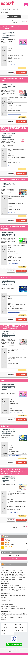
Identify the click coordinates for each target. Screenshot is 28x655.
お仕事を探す (14, 558)
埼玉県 (13, 570)
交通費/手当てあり (19, 606)
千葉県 (17, 570)
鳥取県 (18, 575)
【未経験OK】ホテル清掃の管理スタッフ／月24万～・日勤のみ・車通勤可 (8, 135)
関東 (8, 595)
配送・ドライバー (7, 589)
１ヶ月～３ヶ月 (17, 613)
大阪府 (2, 575)
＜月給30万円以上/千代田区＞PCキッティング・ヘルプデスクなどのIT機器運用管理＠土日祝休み (8, 35)
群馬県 (10, 570)
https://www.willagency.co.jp (14, 64)
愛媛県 (20, 577)
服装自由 (13, 606)
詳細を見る (10, 72)
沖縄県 (7, 581)
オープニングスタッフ (5, 608)
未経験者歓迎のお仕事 (14, 543)
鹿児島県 (3, 581)
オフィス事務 (4, 585)
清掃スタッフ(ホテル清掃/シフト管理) (13, 179)
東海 (17, 595)
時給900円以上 (4, 619)
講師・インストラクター (6, 590)
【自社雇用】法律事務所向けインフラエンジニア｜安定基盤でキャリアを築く (8, 283)
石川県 (14, 572)
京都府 (24, 574)
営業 (2, 380)
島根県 (21, 575)
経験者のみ (22, 608)
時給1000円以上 (19, 617)
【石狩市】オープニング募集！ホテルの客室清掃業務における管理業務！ (8, 431)
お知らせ (3, 633)
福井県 (18, 572)
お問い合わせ (10, 651)
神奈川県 (3, 572)
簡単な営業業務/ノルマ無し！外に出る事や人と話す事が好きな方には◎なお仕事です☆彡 (8, 387)
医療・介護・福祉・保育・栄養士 (19, 589)
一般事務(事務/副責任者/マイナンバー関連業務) (13, 79)
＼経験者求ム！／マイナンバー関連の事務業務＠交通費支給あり (8, 86)
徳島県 (13, 577)
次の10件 (24, 21)
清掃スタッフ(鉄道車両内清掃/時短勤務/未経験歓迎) (13, 228)
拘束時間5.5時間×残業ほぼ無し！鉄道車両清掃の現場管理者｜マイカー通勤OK (8, 234)
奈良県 (10, 575)
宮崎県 (20, 579)
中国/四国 (24, 595)
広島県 (6, 577)
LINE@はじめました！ (20, 627)
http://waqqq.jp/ (11, 366)
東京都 (20, 570)
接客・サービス (12, 587)
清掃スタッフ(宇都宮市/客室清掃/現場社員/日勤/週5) (13, 129)
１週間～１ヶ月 (10, 613)
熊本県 (13, 579)
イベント (6, 587)
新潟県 (7, 572)
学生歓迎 (17, 608)
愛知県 (13, 574)
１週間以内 (3, 613)
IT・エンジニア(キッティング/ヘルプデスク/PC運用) (13, 27)
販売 (2, 587)
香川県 (17, 577)
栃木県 (6, 570)
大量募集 (13, 608)
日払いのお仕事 (14, 539)
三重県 (17, 574)
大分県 (17, 579)
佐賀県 (6, 579)
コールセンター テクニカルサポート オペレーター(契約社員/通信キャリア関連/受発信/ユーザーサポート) (13, 471)
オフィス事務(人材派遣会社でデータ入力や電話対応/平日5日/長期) (13, 327)
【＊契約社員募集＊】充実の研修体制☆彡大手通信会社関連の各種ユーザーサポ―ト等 (8, 479)
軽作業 (23, 587)
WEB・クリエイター (21, 585)
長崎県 (10, 579)
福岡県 (2, 579)
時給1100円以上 (12, 617)
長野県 (2, 574)
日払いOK (3, 606)
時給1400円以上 (4, 617)
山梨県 (21, 572)
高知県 (24, 577)
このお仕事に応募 (21, 72)
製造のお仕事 (14, 547)
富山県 (10, 572)
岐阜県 (6, 574)
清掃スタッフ (5, 426)
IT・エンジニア (13, 585)
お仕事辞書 (4, 627)
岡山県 (2, 577)
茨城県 (2, 570)
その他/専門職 (15, 590)
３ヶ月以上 (23, 613)
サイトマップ (17, 651)
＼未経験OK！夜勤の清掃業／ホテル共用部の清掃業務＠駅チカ (8, 185)
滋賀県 (20, 574)
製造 (2, 589)
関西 (20, 595)
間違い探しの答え (19, 630)
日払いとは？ (18, 624)
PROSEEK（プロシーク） (7, 630)
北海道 (2, 595)
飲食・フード (18, 587)
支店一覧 (3, 624)
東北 (6, 595)
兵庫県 (6, 575)
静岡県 (10, 574)
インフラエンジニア (7, 277)
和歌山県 (14, 575)
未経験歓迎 (8, 606)
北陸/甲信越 (12, 595)
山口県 (10, 577)
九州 (2, 597)
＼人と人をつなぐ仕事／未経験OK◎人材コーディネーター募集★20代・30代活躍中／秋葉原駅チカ (8, 334)
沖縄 (5, 597)
